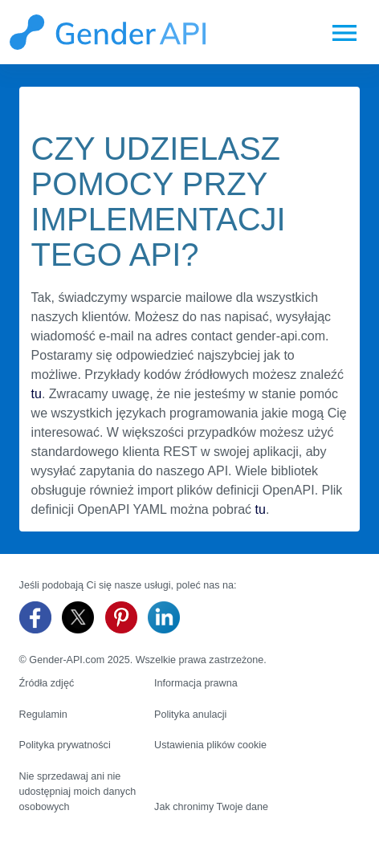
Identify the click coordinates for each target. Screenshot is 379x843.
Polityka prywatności (65, 745)
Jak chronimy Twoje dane (211, 806)
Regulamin (43, 714)
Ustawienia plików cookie (210, 745)
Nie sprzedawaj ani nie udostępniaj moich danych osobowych (78, 791)
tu (36, 394)
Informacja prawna (196, 683)
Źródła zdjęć (47, 683)
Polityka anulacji (190, 714)
